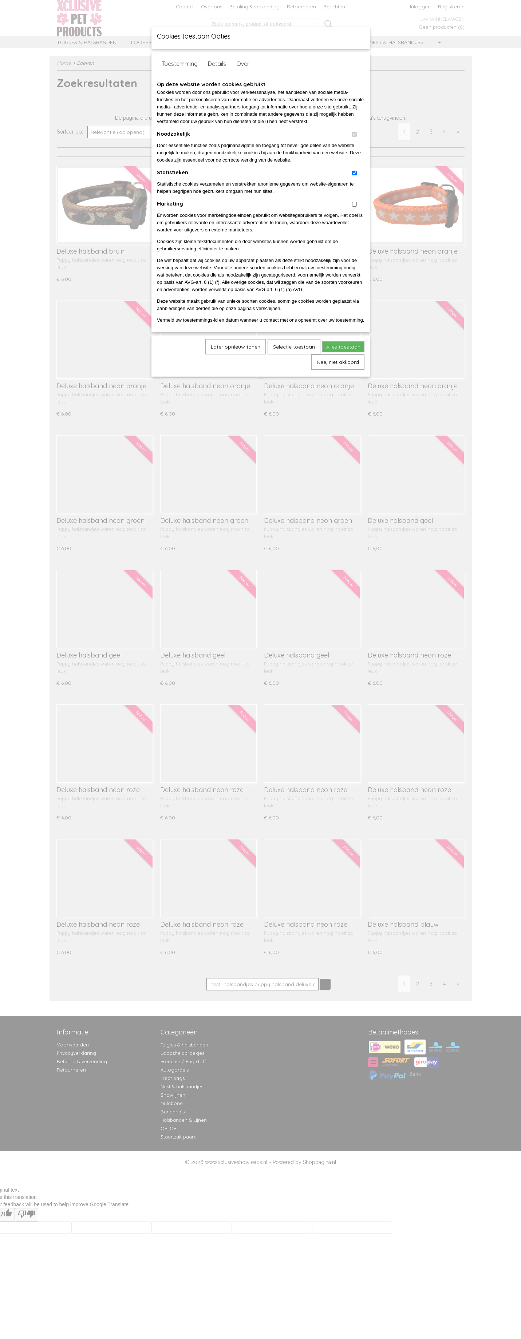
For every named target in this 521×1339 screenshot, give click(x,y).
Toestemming (180, 63)
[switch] (354, 134)
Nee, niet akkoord (338, 362)
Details (217, 63)
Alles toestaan (343, 346)
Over (242, 63)
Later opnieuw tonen (235, 346)
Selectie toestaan (294, 346)
